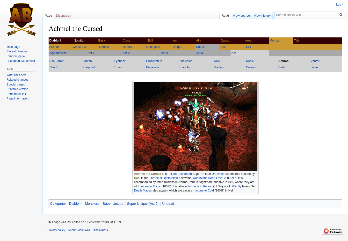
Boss (223, 47)
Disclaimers (100, 230)
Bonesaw (152, 67)
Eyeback (119, 61)
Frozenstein (154, 61)
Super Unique (113, 204)
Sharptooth (89, 67)
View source (241, 15)
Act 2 (126, 53)
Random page (16, 56)
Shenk (53, 67)
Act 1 (90, 53)
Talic (217, 61)
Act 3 (164, 53)
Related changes (17, 79)
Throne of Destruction (163, 178)
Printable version (17, 89)
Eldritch (87, 61)
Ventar (315, 61)
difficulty (236, 186)
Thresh (118, 67)
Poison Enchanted (179, 174)
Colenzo (251, 67)
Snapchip (185, 67)
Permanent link (16, 94)
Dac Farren (57, 61)
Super (200, 47)
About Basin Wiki (79, 230)
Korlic (250, 61)
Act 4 (199, 53)
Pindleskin (185, 61)
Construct (79, 47)
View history (262, 15)
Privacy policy (56, 230)
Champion (153, 47)
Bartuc (282, 67)
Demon (104, 47)
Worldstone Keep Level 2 (209, 178)
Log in (340, 4)
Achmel (284, 61)
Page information (18, 98)
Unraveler (218, 174)
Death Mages (143, 190)
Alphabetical (57, 53)
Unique (177, 47)
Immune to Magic (149, 186)
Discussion (63, 15)
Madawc (219, 67)
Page (48, 15)
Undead (128, 47)
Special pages (16, 84)
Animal (54, 47)
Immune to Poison (200, 186)
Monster (275, 40)
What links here (17, 75)
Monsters (92, 204)
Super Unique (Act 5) (143, 204)
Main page (13, 47)
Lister (314, 67)
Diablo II (75, 204)
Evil (248, 47)
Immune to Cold (203, 190)
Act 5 (234, 53)
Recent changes (17, 51)
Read (225, 15)
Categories (58, 204)
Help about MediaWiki (21, 61)
